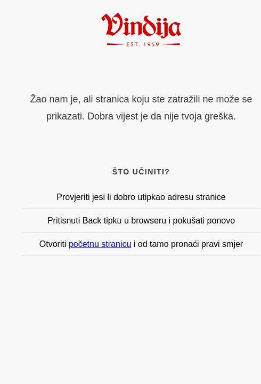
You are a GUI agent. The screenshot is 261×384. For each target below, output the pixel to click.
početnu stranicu (100, 244)
